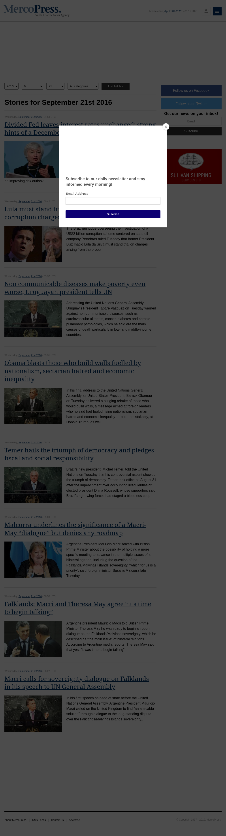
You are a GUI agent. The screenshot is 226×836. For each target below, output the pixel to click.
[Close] (166, 126)
